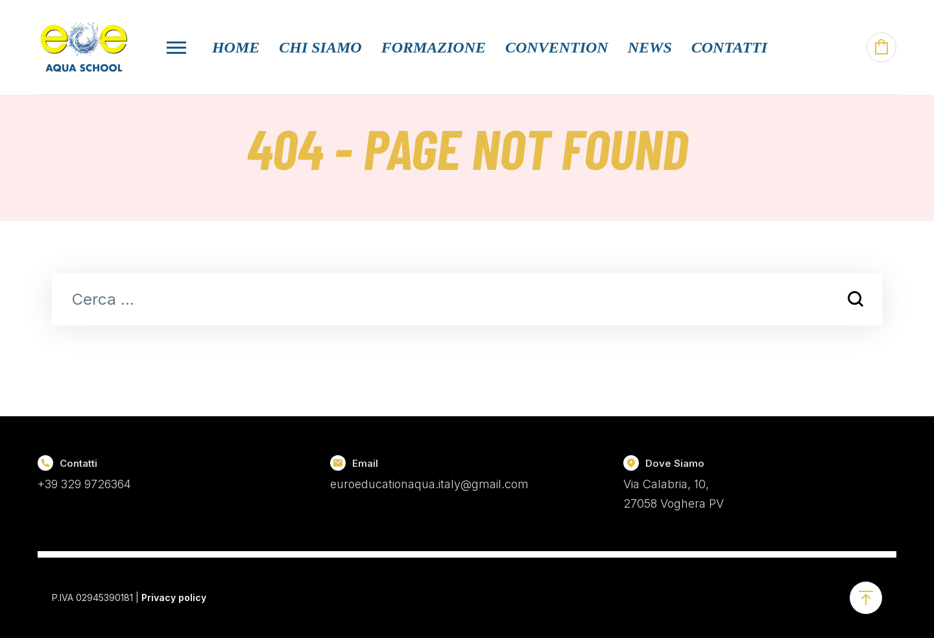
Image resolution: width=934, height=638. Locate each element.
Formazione (433, 47)
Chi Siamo (320, 47)
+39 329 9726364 (84, 484)
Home (235, 47)
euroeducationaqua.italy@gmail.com (429, 484)
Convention (556, 47)
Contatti (729, 47)
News (650, 47)
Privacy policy (173, 597)
